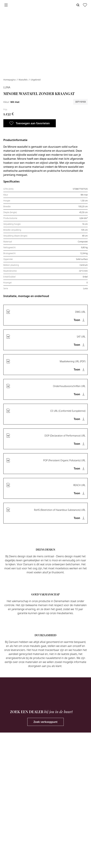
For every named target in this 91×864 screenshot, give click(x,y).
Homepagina (9, 79)
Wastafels (23, 79)
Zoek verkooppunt (45, 722)
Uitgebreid (36, 79)
